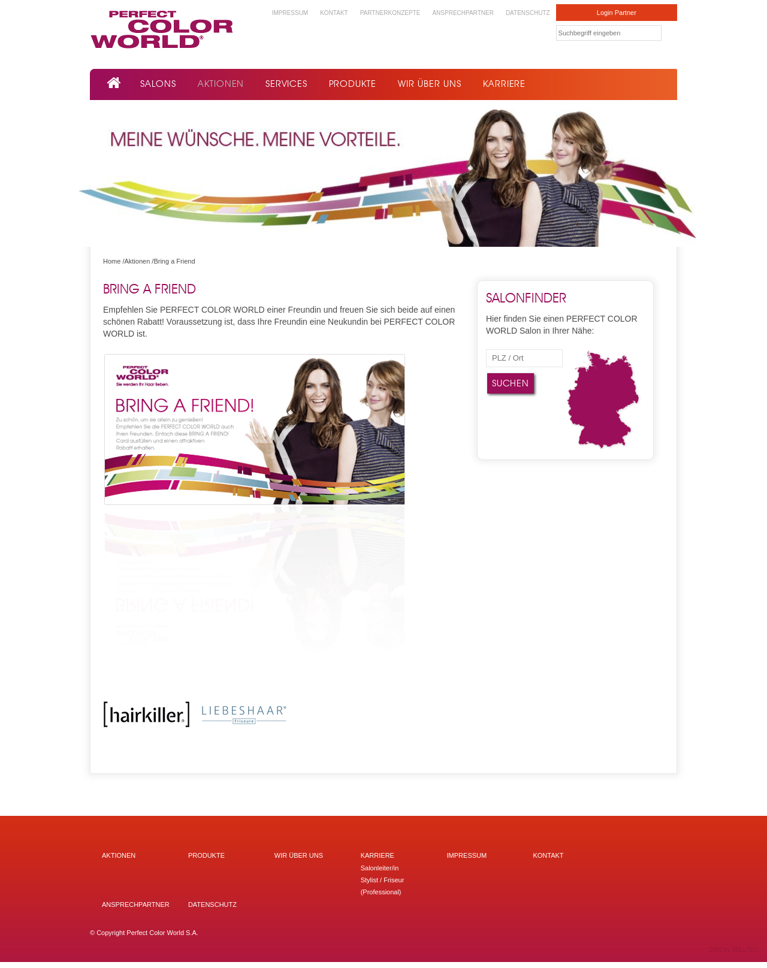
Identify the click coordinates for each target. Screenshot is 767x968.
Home (111, 261)
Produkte (352, 83)
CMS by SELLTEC (733, 949)
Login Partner (616, 12)
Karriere (504, 83)
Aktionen (221, 83)
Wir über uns (429, 83)
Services (286, 83)
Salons (158, 83)
